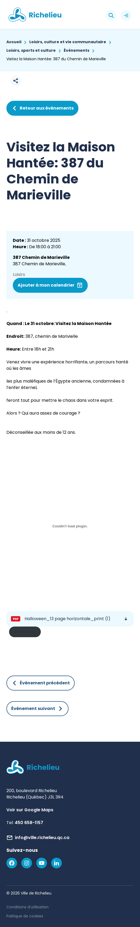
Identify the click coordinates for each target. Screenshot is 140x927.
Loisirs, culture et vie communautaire (67, 42)
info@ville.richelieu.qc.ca (42, 837)
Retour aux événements (42, 108)
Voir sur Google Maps (29, 810)
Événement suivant (37, 708)
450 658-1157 (29, 823)
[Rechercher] (111, 15)
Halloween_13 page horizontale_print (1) (67, 619)
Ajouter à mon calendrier (46, 285)
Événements (76, 50)
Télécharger (25, 631)
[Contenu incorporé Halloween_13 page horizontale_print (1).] (70, 526)
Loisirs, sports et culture (31, 50)
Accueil (13, 42)
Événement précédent (40, 683)
